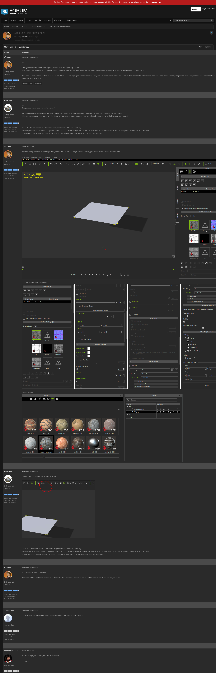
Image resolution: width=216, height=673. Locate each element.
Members (47, 20)
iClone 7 (25, 27)
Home (5, 20)
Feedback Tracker (71, 20)
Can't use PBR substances (60, 27)
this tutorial (38, 68)
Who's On (58, 20)
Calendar (38, 20)
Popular (29, 20)
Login (204, 9)
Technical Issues (38, 27)
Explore (13, 20)
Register (211, 9)
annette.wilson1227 (12, 651)
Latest (20, 20)
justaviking (8, 100)
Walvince (25, 37)
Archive (15, 27)
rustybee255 (9, 611)
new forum (156, 2)
